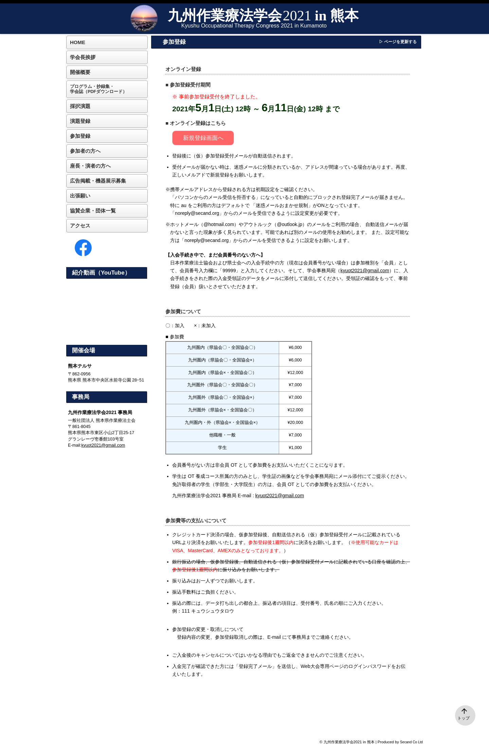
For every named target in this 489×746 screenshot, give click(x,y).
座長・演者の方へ (90, 166)
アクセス (80, 225)
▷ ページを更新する (398, 41)
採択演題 (80, 106)
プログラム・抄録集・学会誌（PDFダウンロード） (98, 89)
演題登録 (80, 121)
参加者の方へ (85, 151)
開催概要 (80, 72)
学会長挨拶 (82, 57)
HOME (77, 42)
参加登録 (80, 136)
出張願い (80, 196)
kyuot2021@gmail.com (364, 270)
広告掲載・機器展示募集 (98, 181)
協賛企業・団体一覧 (93, 210)
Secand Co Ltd (411, 742)
